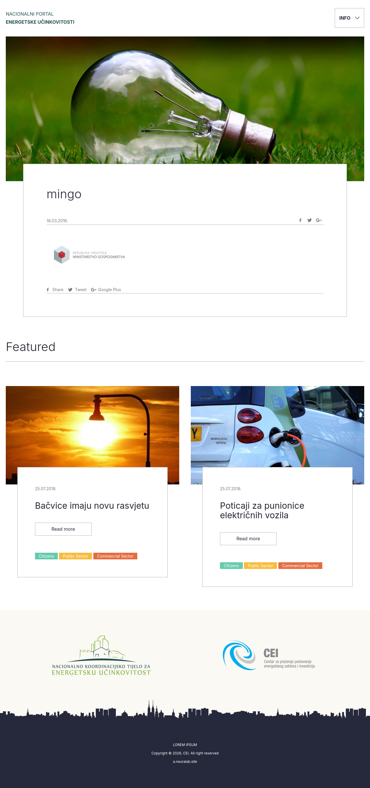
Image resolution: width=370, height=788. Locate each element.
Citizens (46, 556)
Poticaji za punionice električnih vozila (262, 510)
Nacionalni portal (40, 18)
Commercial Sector (115, 556)
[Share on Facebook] (300, 220)
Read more (63, 529)
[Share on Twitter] (309, 220)
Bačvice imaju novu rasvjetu (92, 505)
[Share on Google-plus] (318, 220)
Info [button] (349, 18)
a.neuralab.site (185, 761)
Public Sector (75, 556)
